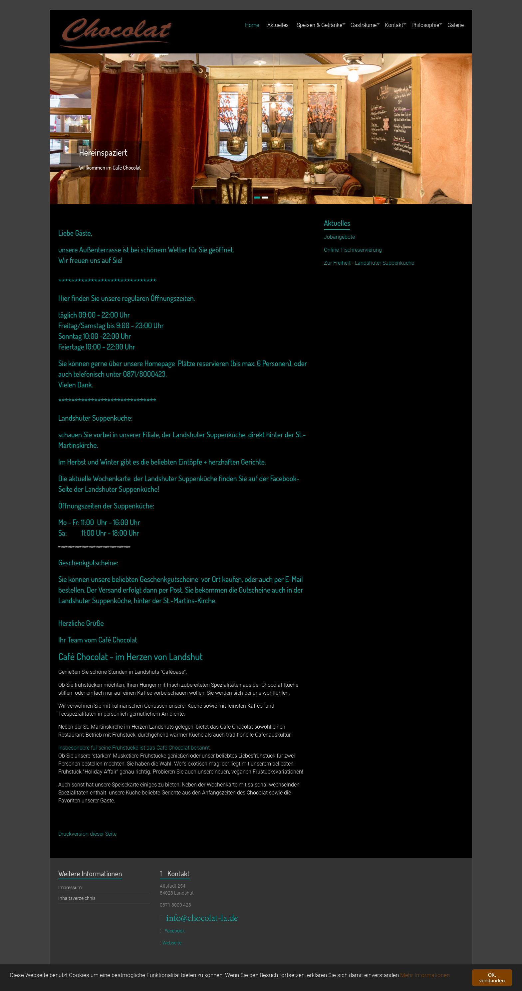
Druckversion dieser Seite (87, 834)
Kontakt (394, 25)
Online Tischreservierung (353, 250)
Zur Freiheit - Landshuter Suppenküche (369, 263)
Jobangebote (339, 237)
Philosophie (425, 25)
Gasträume (364, 25)
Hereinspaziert (103, 152)
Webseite (171, 942)
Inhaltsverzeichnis (77, 898)
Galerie (455, 25)
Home (252, 25)
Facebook (174, 930)
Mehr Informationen (425, 976)
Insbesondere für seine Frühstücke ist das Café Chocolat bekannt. (134, 748)
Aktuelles (278, 25)
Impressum (70, 887)
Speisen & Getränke (319, 25)
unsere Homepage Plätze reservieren (176, 363)
